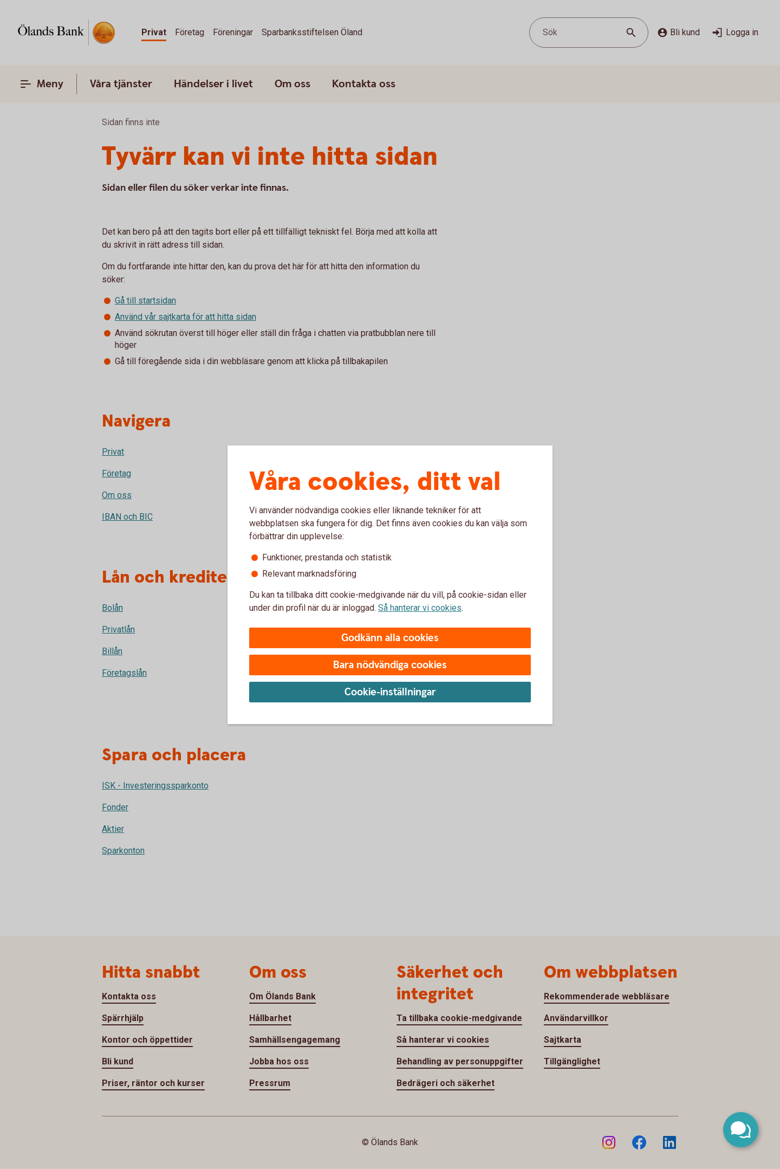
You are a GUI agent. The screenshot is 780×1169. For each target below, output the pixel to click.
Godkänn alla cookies (390, 638)
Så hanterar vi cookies (419, 608)
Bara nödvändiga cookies (390, 665)
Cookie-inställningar (390, 692)
